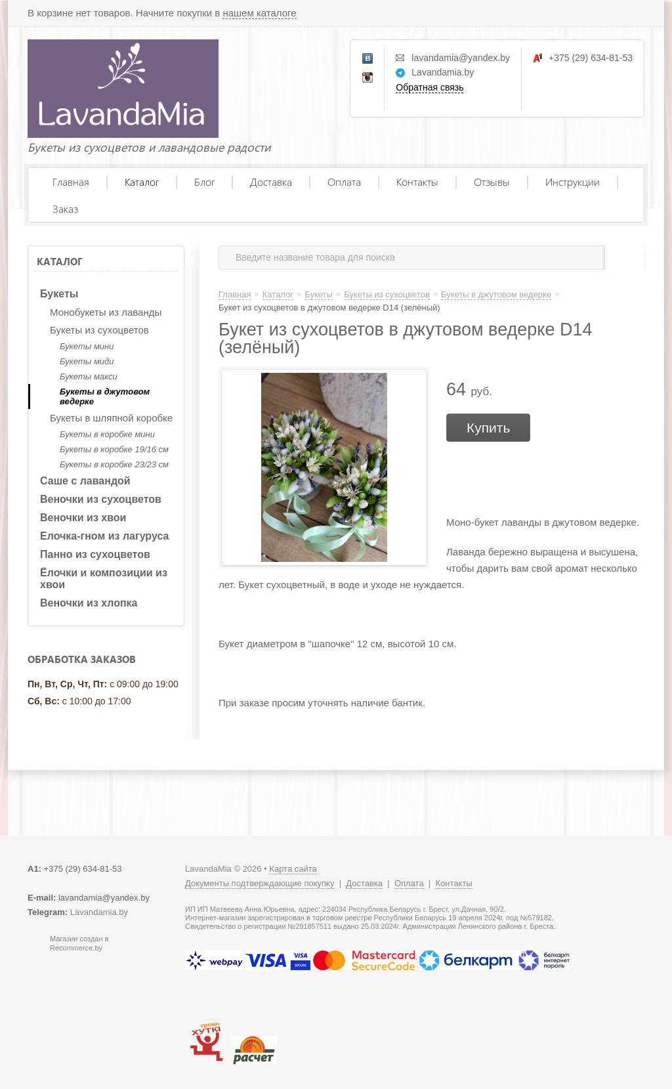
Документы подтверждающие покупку (259, 883)
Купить (488, 427)
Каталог (142, 181)
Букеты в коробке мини (107, 434)
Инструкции (572, 181)
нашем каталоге (259, 12)
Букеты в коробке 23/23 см (114, 464)
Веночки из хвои (83, 517)
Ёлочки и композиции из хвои (103, 578)
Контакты (417, 181)
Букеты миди (87, 361)
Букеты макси (88, 376)
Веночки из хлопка (89, 603)
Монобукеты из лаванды (105, 312)
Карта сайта (292, 869)
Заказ (65, 208)
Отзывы (492, 181)
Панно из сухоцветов (95, 554)
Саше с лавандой (85, 480)
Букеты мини (87, 346)
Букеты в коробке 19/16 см (114, 449)
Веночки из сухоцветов (100, 499)
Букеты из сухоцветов (99, 329)
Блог (204, 181)
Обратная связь (429, 87)
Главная (70, 181)
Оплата (344, 181)
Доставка (271, 181)
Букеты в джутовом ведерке (105, 396)
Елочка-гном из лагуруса (104, 536)
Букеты (59, 293)
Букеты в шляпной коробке (111, 417)
